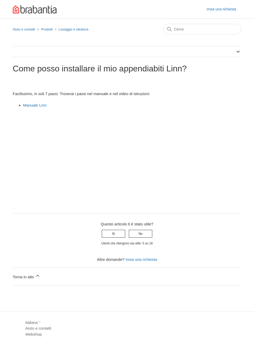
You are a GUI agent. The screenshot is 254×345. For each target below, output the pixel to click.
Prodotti (47, 29)
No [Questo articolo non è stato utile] (140, 234)
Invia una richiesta (221, 9)
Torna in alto (26, 276)
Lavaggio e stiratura (73, 29)
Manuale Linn (35, 105)
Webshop (34, 334)
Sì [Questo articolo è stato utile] (113, 234)
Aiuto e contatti (24, 29)
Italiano (33, 322)
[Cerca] (202, 29)
